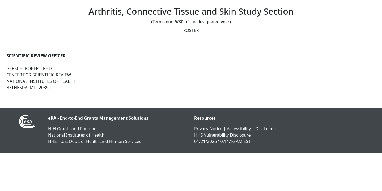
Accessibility (239, 129)
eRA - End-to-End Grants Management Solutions (98, 118)
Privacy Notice (208, 129)
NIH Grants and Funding (72, 129)
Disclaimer (265, 129)
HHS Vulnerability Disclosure (222, 135)
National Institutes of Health (76, 135)
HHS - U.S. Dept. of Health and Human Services (94, 141)
